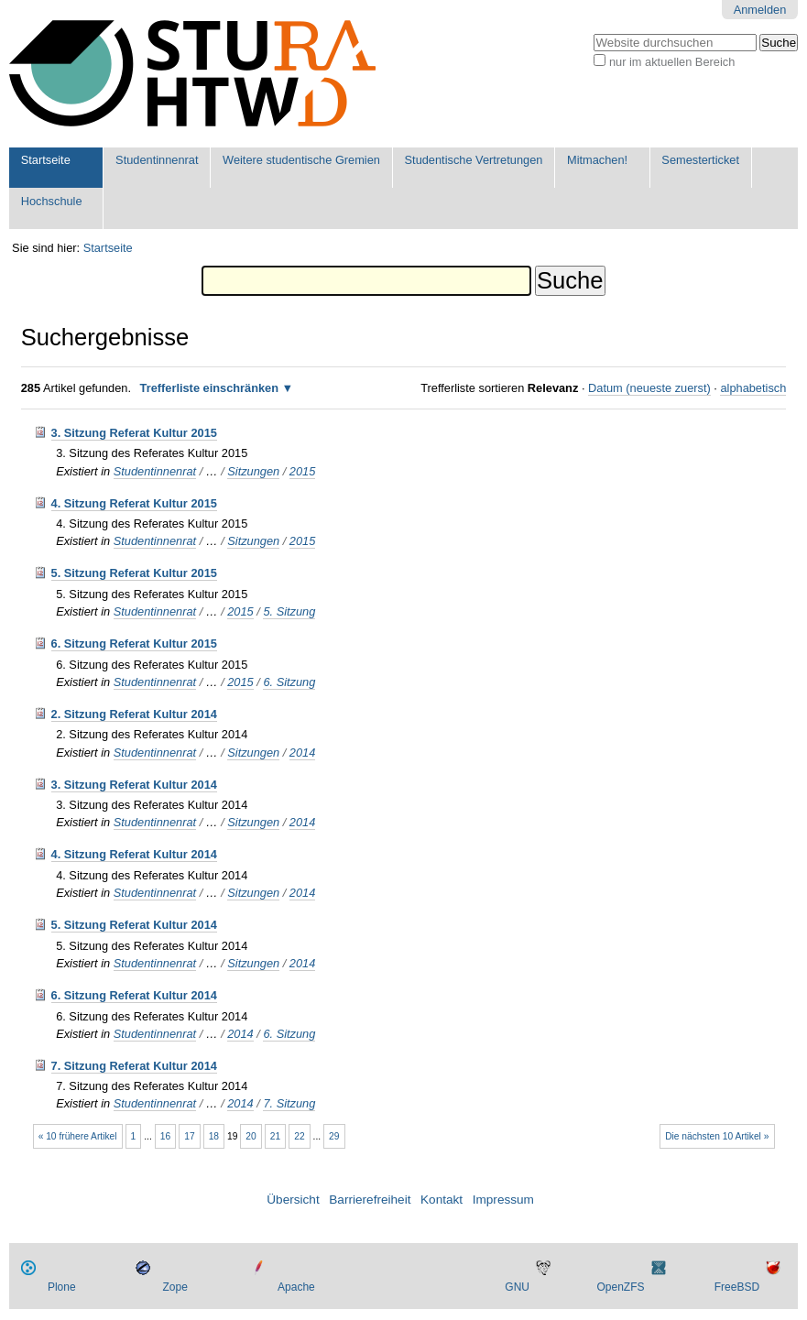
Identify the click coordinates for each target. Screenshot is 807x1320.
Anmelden (760, 9)
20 (250, 1136)
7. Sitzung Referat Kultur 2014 (134, 1066)
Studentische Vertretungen (474, 160)
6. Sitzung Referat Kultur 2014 (134, 995)
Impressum (503, 1199)
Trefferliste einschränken (209, 388)
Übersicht (293, 1199)
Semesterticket (700, 160)
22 (299, 1136)
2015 (302, 471)
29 (334, 1136)
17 (189, 1136)
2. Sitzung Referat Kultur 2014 (134, 714)
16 (165, 1136)
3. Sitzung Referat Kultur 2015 (134, 433)
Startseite (46, 160)
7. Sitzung (289, 1103)
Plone (62, 1287)
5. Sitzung (289, 611)
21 (275, 1136)
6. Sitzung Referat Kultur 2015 (134, 643)
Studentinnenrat (156, 160)
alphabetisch (753, 388)
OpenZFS (621, 1287)
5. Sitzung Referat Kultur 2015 (134, 573)
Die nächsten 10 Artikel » (717, 1136)
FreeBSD (736, 1287)
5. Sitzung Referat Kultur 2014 (134, 925)
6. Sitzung (289, 682)
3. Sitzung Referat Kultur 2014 (134, 784)
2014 (302, 752)
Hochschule (51, 201)
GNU (517, 1287)
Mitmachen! (597, 160)
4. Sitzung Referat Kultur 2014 (134, 854)
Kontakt (441, 1199)
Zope (174, 1287)
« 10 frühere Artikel (77, 1136)
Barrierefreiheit (369, 1199)
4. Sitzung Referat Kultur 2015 (134, 503)
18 (214, 1136)
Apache (296, 1287)
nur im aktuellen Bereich (672, 62)
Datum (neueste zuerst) (649, 388)
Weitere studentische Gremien (301, 160)
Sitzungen (253, 471)
